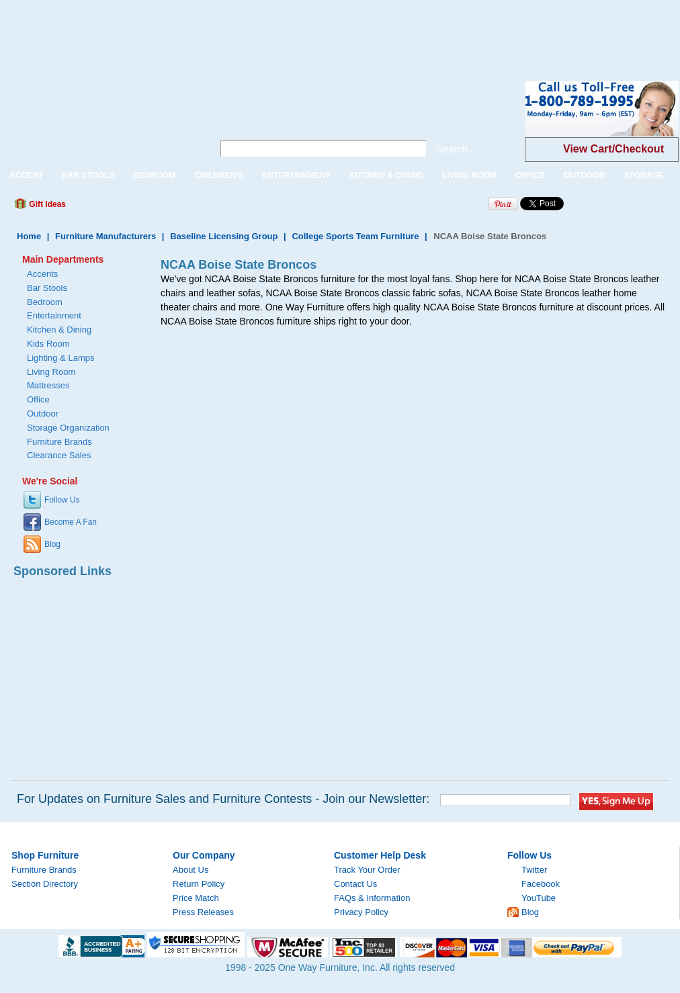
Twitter (534, 870)
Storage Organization (68, 428)
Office (38, 399)
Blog (52, 544)
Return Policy (198, 884)
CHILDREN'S (218, 175)
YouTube (538, 898)
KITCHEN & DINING (386, 175)
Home (29, 236)
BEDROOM (154, 175)
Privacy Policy (361, 912)
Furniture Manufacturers (105, 236)
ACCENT (26, 175)
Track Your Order (367, 870)
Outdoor (42, 413)
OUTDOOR (584, 175)
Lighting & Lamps (60, 358)
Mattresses (48, 385)
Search (452, 149)
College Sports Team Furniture (355, 236)
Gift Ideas (46, 204)
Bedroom (44, 302)
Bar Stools (47, 288)
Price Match (196, 898)
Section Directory (44, 884)
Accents (42, 274)
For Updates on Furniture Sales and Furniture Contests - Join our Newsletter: (223, 799)
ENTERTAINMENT (296, 175)
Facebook (540, 884)
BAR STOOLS (88, 175)
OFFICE (530, 175)
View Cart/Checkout (613, 149)
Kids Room (48, 344)
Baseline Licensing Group (224, 236)
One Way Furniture (99, 120)
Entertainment (54, 315)
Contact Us (355, 884)
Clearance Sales (59, 455)
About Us (190, 870)
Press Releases (203, 912)
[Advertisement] (244, 30)
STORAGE (643, 175)
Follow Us (62, 500)
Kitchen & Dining (59, 330)
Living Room (51, 372)
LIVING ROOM (469, 175)
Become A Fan (70, 522)
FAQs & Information (372, 898)
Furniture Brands (59, 442)
